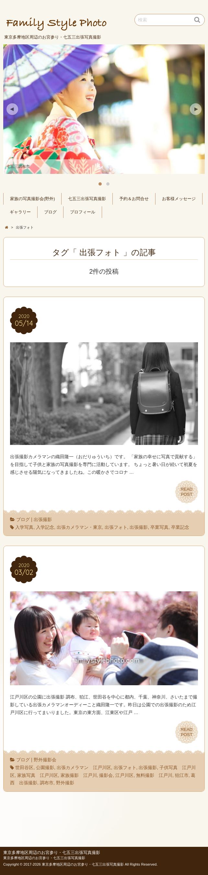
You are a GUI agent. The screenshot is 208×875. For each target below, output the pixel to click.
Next (196, 109)
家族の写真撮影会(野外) (32, 199)
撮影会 (106, 775)
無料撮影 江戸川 (154, 775)
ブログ (50, 212)
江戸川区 (124, 775)
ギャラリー (20, 212)
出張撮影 (43, 519)
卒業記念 (180, 527)
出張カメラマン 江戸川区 (84, 767)
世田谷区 (24, 767)
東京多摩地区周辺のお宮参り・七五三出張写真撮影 (51, 852)
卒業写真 (159, 527)
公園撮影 (45, 767)
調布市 (46, 782)
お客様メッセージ (179, 199)
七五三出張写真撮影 (87, 199)
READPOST (186, 492)
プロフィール (82, 212)
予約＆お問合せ (134, 199)
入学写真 (24, 527)
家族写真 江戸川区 (37, 775)
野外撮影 (65, 782)
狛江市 (182, 775)
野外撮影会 (45, 759)
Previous (12, 109)
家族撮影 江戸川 (79, 775)
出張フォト (116, 527)
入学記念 (45, 527)
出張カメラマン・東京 (79, 527)
